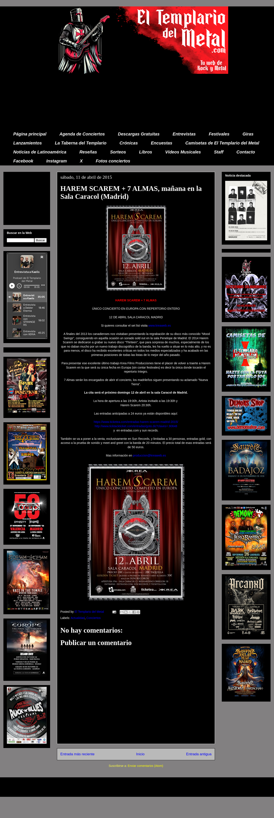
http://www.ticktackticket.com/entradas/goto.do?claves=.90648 (136, 426)
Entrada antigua (199, 754)
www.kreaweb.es (159, 325)
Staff (218, 152)
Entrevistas (184, 134)
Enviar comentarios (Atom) (145, 765)
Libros (145, 152)
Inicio (140, 754)
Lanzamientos (27, 143)
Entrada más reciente (77, 754)
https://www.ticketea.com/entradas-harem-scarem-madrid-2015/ (136, 422)
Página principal (29, 134)
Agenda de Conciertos (82, 134)
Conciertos (93, 618)
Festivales (219, 134)
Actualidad (78, 618)
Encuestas (161, 143)
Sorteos (118, 152)
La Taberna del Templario (80, 143)
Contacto (246, 152)
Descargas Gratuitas (139, 134)
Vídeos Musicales (183, 152)
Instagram (56, 161)
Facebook (23, 161)
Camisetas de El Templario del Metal (222, 143)
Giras (248, 134)
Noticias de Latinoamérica (39, 152)
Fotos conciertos (113, 161)
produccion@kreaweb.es (149, 455)
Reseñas (88, 152)
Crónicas (128, 143)
